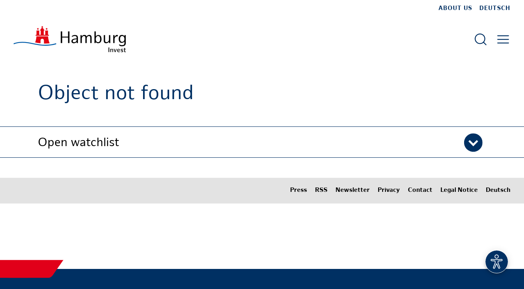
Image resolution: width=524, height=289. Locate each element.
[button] (262, 142)
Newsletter (353, 190)
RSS (321, 190)
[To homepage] (70, 39)
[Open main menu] (503, 39)
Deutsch (494, 8)
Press (298, 190)
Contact (420, 190)
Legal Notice (459, 190)
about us (455, 8)
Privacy (389, 190)
